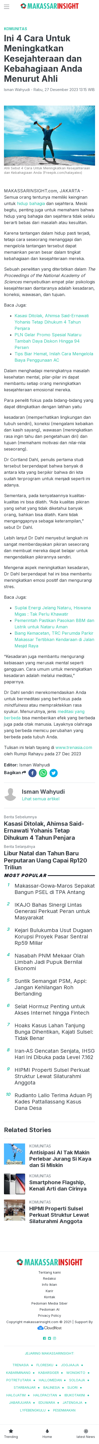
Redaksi (49, 1278)
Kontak (49, 1297)
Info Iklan (49, 1284)
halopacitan (45, 1395)
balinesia (51, 1387)
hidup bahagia (31, 203)
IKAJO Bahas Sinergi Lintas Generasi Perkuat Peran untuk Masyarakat (52, 911)
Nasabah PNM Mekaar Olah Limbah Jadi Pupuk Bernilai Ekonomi (49, 961)
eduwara (47, 1402)
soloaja (77, 1380)
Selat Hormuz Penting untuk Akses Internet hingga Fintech (52, 1009)
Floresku (44, 1365)
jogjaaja (70, 1365)
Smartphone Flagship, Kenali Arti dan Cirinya (58, 1185)
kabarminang (18, 1372)
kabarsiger (48, 1372)
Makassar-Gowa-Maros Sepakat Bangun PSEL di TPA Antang (55, 889)
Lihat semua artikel (40, 798)
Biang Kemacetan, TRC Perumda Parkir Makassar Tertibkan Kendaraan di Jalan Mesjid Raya (54, 639)
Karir (49, 1291)
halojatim (16, 1395)
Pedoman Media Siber (49, 1303)
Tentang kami (49, 1272)
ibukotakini (74, 1395)
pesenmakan (64, 1410)
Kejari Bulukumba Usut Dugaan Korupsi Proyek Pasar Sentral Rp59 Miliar (53, 936)
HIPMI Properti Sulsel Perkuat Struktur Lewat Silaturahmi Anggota (52, 1076)
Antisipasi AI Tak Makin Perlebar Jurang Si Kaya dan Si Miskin (60, 1158)
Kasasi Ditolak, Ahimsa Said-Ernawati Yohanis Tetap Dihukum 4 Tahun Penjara (52, 322)
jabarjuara (20, 1402)
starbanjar (25, 1387)
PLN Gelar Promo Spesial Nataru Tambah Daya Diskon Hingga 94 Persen (48, 341)
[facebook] (32, 773)
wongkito (75, 1372)
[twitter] (53, 773)
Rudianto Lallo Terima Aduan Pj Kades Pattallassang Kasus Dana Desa (53, 1101)
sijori (72, 1387)
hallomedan (50, 1380)
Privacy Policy (49, 1315)
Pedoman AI (49, 1309)
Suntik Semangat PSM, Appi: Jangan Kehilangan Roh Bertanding (51, 987)
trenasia (20, 1365)
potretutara (18, 1380)
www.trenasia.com (73, 747)
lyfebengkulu (33, 1410)
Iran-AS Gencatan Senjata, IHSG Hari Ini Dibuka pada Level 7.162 (55, 1054)
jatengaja (72, 1402)
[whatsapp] (43, 773)
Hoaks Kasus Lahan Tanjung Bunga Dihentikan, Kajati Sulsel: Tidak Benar (54, 1031)
